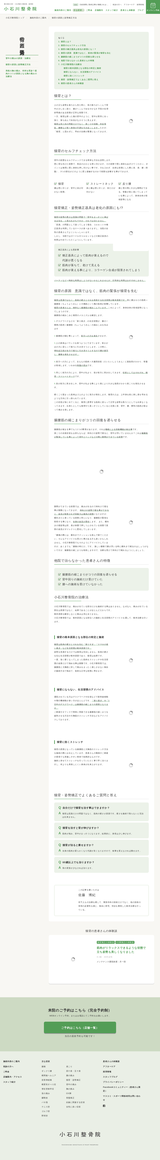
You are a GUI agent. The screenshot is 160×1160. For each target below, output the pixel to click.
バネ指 (45, 1102)
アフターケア (129, 5)
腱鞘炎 (45, 1098)
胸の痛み (70, 1089)
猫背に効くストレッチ (74, 76)
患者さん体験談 (127, 10)
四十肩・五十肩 (73, 1071)
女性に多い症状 (73, 1107)
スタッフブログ (110, 1077)
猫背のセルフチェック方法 (73, 45)
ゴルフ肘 (46, 1111)
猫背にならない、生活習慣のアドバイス (82, 72)
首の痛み (46, 1093)
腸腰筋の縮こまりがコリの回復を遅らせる (81, 57)
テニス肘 (46, 1107)
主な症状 (78, 10)
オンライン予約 (153, 7)
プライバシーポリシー (113, 1082)
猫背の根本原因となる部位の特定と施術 (82, 68)
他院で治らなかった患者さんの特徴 (77, 60)
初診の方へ (117, 5)
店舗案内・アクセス (12, 1077)
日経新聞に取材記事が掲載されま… (94, 5)
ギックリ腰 (47, 1071)
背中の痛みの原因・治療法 (18, 58)
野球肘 (45, 1116)
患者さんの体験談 (111, 1061)
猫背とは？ (66, 42)
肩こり (69, 1066)
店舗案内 (99, 10)
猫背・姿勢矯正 (73, 1080)
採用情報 (140, 5)
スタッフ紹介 (112, 10)
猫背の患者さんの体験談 (72, 83)
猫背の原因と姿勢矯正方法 (18, 64)
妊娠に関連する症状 (75, 1102)
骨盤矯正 (70, 1098)
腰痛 (44, 1066)
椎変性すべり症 (49, 1084)
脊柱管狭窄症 (48, 1089)
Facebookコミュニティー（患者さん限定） (121, 1089)
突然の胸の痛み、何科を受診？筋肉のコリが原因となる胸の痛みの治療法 (21, 73)
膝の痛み (70, 1075)
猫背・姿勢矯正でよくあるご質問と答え (79, 79)
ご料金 (89, 10)
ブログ (140, 10)
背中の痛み (71, 1084)
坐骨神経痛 (47, 1080)
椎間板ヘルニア (49, 1075)
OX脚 (68, 1093)
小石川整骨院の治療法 (71, 64)
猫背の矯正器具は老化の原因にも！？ (78, 49)
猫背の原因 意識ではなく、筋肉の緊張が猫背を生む (86, 53)
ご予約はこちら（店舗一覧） (80, 1027)
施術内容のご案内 (62, 10)
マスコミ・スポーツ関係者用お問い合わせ (121, 1098)
